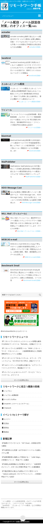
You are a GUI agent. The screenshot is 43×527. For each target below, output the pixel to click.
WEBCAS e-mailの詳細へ (33, 257)
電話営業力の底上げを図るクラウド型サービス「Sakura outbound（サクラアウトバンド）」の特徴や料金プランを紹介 (21, 474)
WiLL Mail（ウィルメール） (14, 213)
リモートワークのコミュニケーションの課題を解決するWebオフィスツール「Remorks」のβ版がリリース (21, 342)
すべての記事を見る (21, 380)
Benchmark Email (10, 265)
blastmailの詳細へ (35, 151)
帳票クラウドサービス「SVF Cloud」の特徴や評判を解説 (21, 444)
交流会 (6, 423)
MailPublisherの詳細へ (33, 177)
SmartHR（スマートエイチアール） (17, 404)
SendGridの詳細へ (35, 75)
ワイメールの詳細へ (34, 127)
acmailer (5, 32)
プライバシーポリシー (16, 525)
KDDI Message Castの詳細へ (31, 202)
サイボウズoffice (10, 399)
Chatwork (7, 408)
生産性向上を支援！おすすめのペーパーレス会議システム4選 (21, 451)
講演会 (6, 428)
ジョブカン (8, 391)
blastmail (6, 135)
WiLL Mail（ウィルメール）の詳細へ (29, 231)
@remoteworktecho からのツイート (14, 331)
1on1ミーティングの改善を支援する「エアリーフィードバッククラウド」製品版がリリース (21, 366)
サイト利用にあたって (35, 525)
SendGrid (6, 58)
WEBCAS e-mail (9, 239)
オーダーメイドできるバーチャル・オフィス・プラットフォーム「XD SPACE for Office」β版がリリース (21, 359)
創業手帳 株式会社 (23, 521)
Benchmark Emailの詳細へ (32, 280)
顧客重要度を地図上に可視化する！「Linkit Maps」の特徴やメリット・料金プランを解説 (21, 458)
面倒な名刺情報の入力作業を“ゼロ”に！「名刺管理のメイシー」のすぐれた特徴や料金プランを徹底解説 (21, 465)
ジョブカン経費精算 (11, 395)
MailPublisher (8, 161)
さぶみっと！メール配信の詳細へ (30, 101)
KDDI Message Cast (11, 187)
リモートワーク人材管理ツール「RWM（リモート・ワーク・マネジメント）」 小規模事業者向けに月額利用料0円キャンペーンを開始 (21, 351)
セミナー (7, 419)
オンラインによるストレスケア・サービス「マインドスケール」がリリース (21, 373)
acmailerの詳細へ (35, 47)
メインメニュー (8, 16)
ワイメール (6, 110)
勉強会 (6, 432)
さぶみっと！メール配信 (12, 84)
